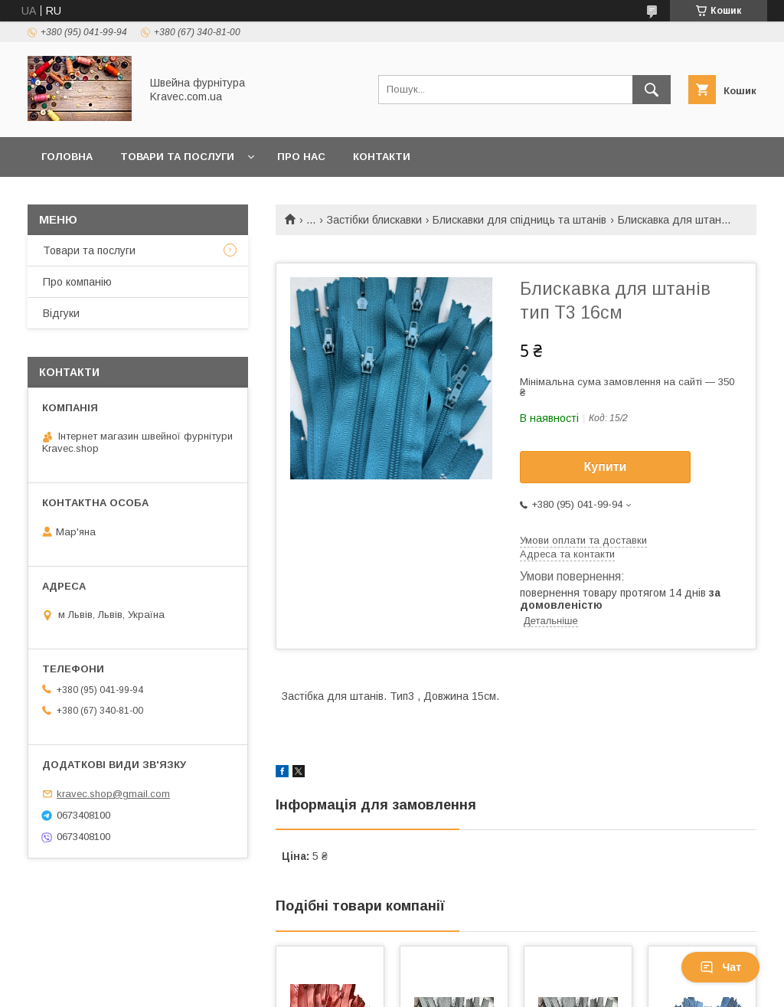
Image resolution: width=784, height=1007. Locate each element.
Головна (67, 156)
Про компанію (77, 282)
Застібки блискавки (374, 220)
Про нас (301, 156)
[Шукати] (651, 89)
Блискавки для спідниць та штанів (519, 220)
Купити (605, 466)
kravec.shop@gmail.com (113, 793)
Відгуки (61, 313)
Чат (720, 967)
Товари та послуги (177, 156)
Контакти (381, 156)
